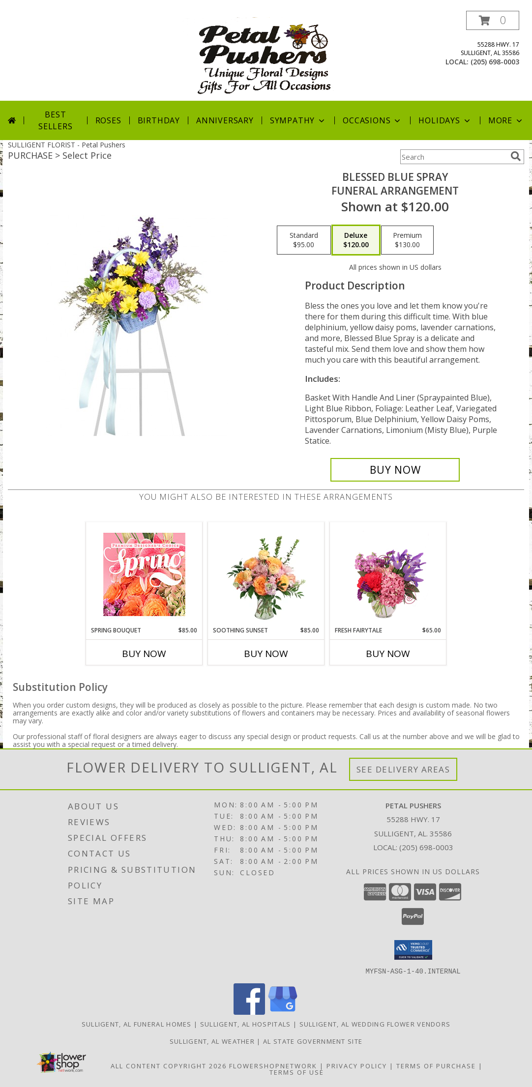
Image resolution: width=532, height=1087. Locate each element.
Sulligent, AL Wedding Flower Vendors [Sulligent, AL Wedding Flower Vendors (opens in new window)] (375, 1023)
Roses (108, 120)
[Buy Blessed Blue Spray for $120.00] (395, 470)
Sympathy (298, 120)
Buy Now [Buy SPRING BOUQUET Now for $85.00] (144, 653)
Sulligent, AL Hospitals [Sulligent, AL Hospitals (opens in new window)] (245, 1023)
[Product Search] (453, 157)
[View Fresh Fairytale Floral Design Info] (388, 574)
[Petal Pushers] (267, 55)
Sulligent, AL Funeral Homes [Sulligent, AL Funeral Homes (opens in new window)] (137, 1023)
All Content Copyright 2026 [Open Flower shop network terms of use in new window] (169, 1065)
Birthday (159, 120)
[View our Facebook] (249, 1011)
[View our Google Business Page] (282, 1011)
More (506, 120)
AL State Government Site (312, 1040)
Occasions (372, 120)
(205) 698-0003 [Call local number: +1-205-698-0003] (495, 61)
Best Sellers (55, 120)
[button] (492, 20)
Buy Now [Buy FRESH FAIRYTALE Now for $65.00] (388, 653)
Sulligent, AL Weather (212, 1040)
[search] (516, 156)
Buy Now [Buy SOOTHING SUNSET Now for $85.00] (266, 653)
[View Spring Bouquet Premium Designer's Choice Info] (144, 574)
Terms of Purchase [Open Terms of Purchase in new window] (436, 1065)
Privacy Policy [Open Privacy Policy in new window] (356, 1065)
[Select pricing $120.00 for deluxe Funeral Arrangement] (356, 240)
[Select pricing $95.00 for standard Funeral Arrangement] (303, 240)
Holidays (445, 120)
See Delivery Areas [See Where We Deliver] (403, 769)
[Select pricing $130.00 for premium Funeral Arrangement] (407, 240)
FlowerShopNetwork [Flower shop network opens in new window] (273, 1065)
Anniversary (225, 120)
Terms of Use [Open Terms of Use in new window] (296, 1071)
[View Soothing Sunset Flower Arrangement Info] (266, 574)
